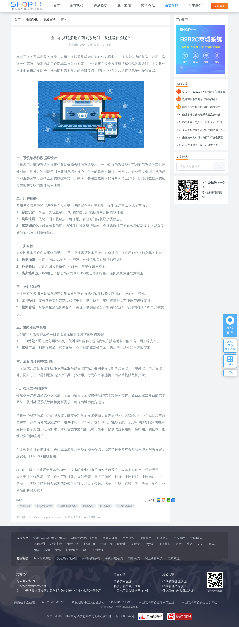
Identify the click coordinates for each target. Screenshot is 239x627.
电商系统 (77, 6)
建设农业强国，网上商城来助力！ (198, 144)
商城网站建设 (44, 505)
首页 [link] (18, 19)
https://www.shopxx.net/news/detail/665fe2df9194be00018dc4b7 (65, 517)
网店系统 (105, 505)
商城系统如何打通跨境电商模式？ (198, 106)
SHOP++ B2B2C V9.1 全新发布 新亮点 (200, 91)
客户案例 (124, 6)
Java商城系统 (42, 558)
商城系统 (47, 253)
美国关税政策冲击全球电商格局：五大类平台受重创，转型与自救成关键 (200, 129)
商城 (102, 341)
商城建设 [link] (49, 19)
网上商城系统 (124, 505)
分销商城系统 (91, 558)
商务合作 (148, 6)
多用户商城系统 (35, 165)
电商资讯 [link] (32, 19)
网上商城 (25, 505)
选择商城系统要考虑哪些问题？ (197, 98)
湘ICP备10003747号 (121, 616)
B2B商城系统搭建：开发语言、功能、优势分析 (200, 121)
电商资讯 (171, 6)
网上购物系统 (154, 558)
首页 (56, 6)
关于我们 (195, 6)
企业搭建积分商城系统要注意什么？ (199, 114)
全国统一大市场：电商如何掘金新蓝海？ (200, 136)
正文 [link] (64, 19)
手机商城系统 (114, 558)
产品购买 (100, 6)
